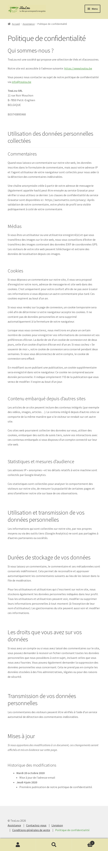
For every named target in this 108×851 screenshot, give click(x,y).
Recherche (54, 845)
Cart (83, 842)
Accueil (16, 24)
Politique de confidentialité (72, 830)
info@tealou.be (21, 82)
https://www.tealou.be (78, 68)
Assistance (29, 24)
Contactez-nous (36, 825)
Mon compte (18, 845)
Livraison (57, 825)
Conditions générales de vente (31, 830)
